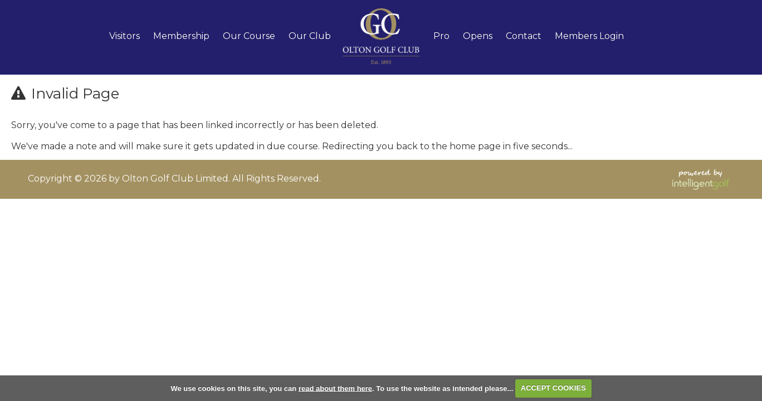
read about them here (335, 388)
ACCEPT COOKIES (553, 388)
